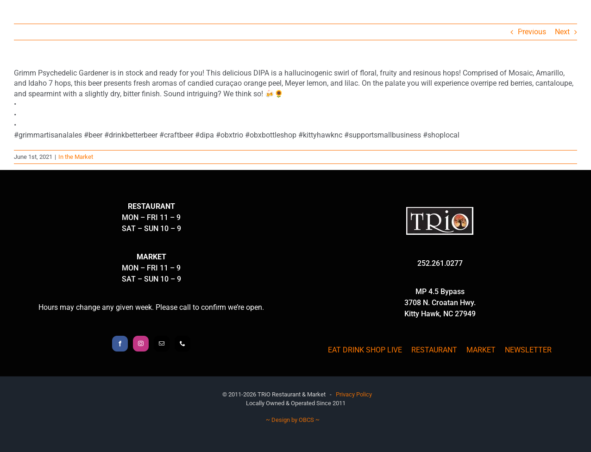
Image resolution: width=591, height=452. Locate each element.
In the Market (75, 156)
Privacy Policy (354, 394)
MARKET (481, 349)
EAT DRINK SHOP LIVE (365, 349)
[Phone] (182, 344)
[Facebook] (120, 344)
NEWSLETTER (528, 349)
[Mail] (162, 344)
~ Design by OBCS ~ (293, 419)
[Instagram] (141, 344)
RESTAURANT (434, 349)
